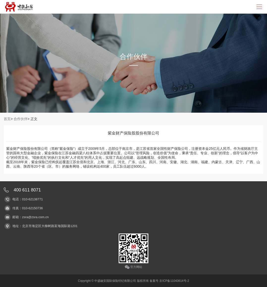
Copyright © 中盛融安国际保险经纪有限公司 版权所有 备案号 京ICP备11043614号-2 (133, 281)
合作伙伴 (20, 119)
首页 (7, 119)
